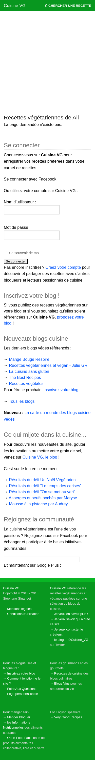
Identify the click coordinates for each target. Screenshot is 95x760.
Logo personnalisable (22, 694)
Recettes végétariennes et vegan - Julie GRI (48, 365)
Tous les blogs (21, 401)
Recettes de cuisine (68, 673)
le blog (59, 640)
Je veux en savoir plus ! (71, 614)
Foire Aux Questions (21, 689)
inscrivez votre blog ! (62, 390)
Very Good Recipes (68, 717)
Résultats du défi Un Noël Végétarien (42, 480)
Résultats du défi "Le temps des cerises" (45, 486)
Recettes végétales (26, 383)
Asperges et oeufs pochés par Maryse (43, 498)
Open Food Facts (19, 738)
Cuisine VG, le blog (40, 457)
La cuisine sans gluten (29, 371)
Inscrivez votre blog (21, 673)
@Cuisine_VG (78, 640)
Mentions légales (19, 609)
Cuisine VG (15, 5)
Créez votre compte (63, 267)
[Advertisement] (47, 62)
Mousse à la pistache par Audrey (38, 504)
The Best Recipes (25, 377)
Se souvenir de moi (24, 253)
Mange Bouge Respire (29, 359)
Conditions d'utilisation (23, 614)
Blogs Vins (61, 683)
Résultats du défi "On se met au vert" (42, 492)
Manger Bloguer (18, 717)
